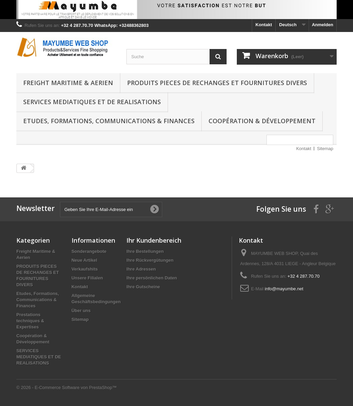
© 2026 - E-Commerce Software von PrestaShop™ (66, 387)
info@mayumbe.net (284, 288)
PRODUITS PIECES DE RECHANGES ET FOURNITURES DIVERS (217, 83)
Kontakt (264, 24)
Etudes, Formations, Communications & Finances (109, 121)
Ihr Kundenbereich (153, 240)
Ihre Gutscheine (143, 286)
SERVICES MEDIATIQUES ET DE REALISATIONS (92, 102)
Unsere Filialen (87, 277)
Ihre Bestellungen (145, 251)
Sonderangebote (89, 251)
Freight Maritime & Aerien (68, 83)
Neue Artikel (84, 260)
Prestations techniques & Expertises (30, 320)
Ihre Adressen (141, 269)
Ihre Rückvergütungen (149, 260)
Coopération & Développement (262, 121)
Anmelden (322, 24)
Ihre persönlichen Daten (151, 277)
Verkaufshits (85, 269)
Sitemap (325, 148)
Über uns (81, 310)
